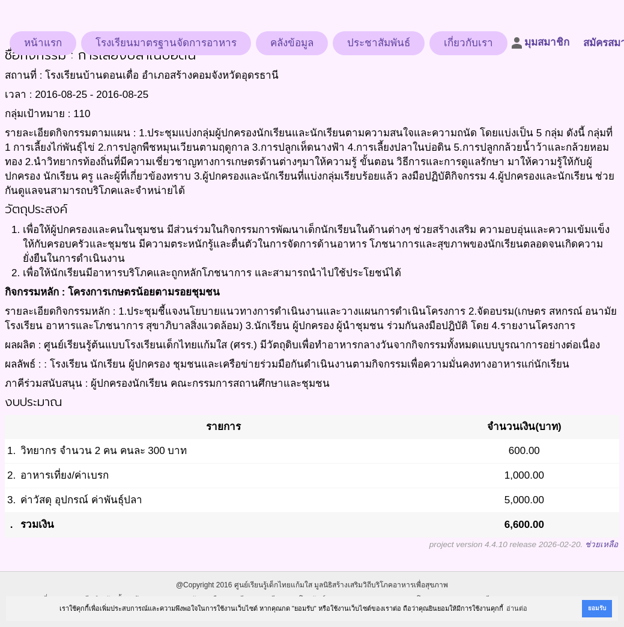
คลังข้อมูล (292, 43)
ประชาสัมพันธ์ (378, 43)
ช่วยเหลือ (601, 544)
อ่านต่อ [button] (516, 608)
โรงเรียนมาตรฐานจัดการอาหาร (166, 43)
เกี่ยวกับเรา (468, 43)
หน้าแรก (43, 43)
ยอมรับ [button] (597, 608)
